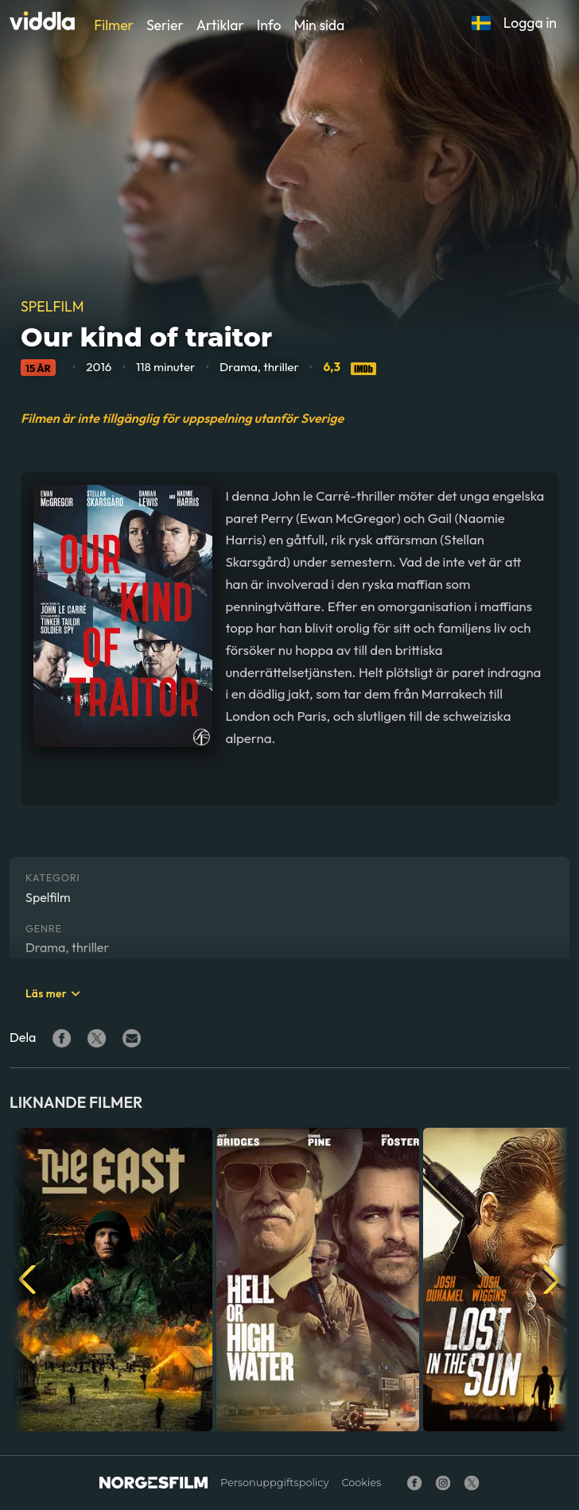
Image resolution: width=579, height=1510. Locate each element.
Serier (165, 25)
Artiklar (220, 25)
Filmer (114, 25)
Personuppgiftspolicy (274, 1483)
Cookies (361, 1483)
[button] (481, 23)
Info (269, 25)
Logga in (530, 23)
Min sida (318, 25)
